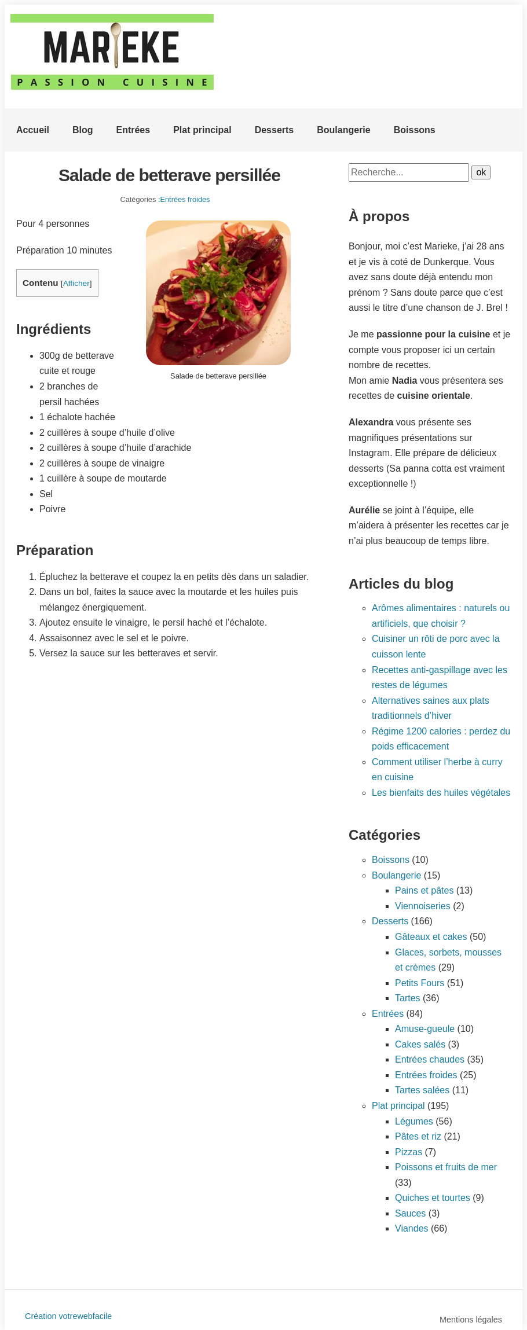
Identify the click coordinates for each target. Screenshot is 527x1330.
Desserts (274, 130)
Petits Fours (419, 983)
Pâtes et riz (418, 1136)
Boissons (414, 130)
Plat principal (202, 130)
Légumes (414, 1121)
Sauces (410, 1213)
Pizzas (408, 1152)
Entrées (133, 130)
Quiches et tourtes (432, 1198)
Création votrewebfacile (68, 1316)
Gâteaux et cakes (431, 937)
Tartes (407, 998)
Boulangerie (343, 130)
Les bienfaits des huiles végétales (441, 793)
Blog (82, 130)
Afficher (76, 283)
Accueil (32, 130)
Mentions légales (471, 1319)
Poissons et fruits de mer (446, 1167)
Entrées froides (185, 199)
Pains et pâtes (424, 890)
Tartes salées (422, 1090)
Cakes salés (420, 1044)
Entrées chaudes (429, 1059)
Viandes (412, 1228)
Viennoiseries (423, 906)
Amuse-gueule (425, 1029)
